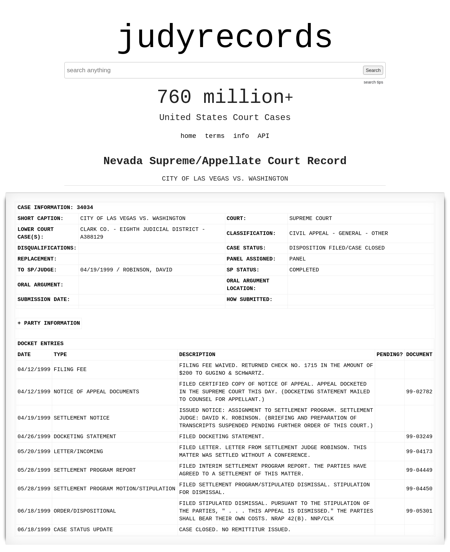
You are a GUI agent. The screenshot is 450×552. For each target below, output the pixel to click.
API (263, 136)
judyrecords (225, 38)
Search (373, 70)
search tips (373, 82)
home (188, 136)
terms (215, 136)
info (241, 136)
